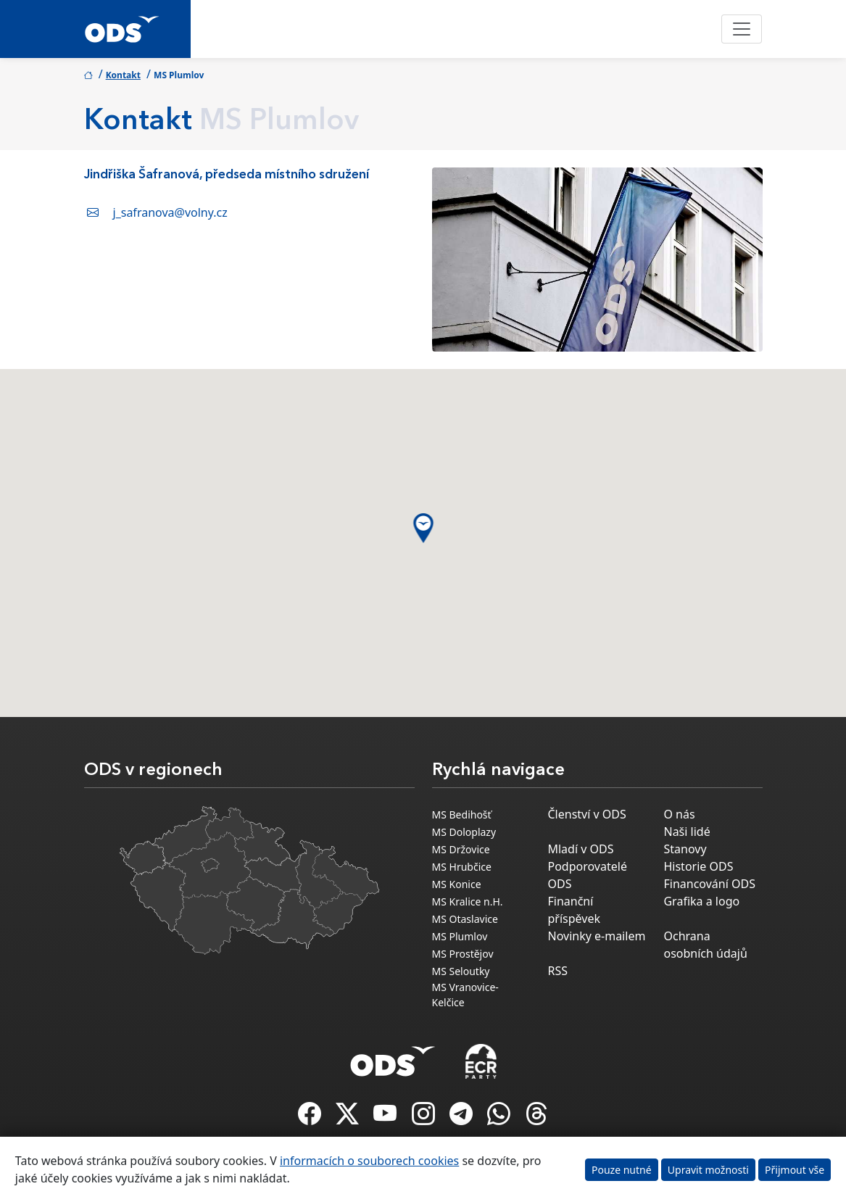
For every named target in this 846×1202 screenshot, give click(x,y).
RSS (557, 971)
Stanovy (684, 849)
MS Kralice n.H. (467, 901)
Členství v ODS (586, 814)
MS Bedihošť (462, 814)
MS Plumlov (460, 936)
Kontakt (123, 75)
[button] (423, 528)
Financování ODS (709, 884)
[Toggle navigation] (741, 28)
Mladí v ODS (580, 849)
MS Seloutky (461, 971)
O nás (678, 814)
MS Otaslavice (465, 919)
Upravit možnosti (708, 1170)
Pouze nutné (622, 1170)
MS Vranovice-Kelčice (465, 994)
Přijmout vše (794, 1170)
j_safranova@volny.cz (170, 212)
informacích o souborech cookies (369, 1161)
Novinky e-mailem (596, 936)
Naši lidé (686, 832)
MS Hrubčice (462, 867)
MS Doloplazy (464, 832)
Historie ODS (698, 866)
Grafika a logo (701, 901)
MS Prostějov (463, 954)
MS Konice (456, 884)
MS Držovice (461, 849)
